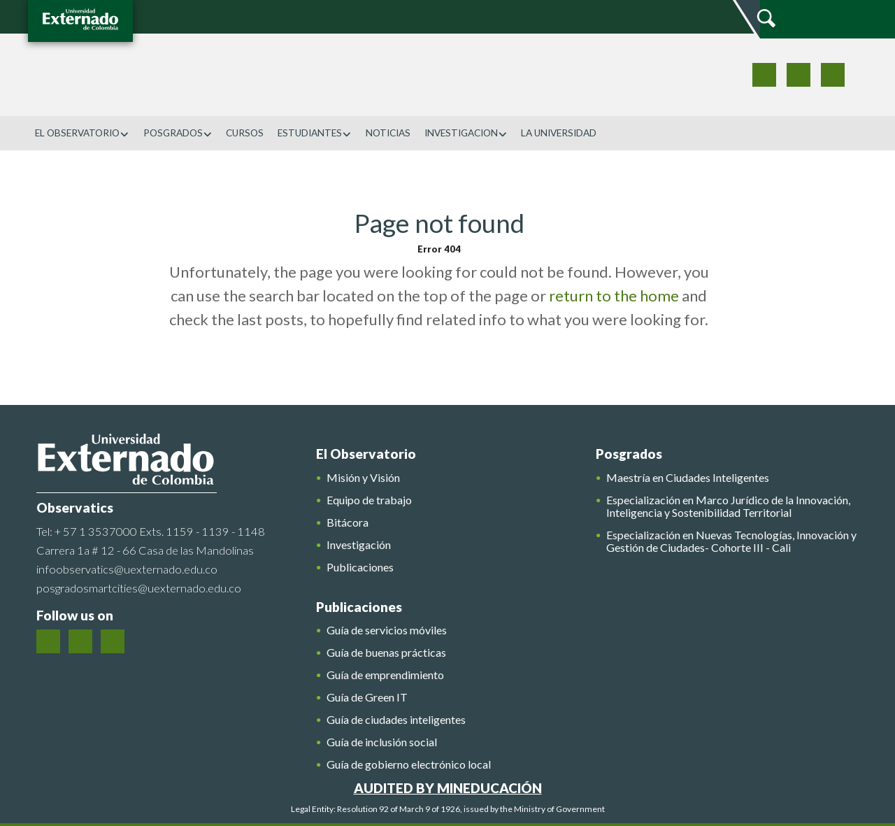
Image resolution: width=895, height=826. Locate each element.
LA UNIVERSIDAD (558, 132)
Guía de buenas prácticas (386, 652)
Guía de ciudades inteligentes (396, 719)
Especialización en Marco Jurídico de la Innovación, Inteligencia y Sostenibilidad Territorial (728, 506)
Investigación (359, 545)
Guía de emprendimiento (385, 675)
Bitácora (347, 522)
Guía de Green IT (367, 697)
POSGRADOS (178, 132)
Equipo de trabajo (369, 500)
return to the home (614, 295)
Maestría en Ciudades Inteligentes (687, 477)
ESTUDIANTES (315, 132)
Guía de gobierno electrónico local (409, 764)
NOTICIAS (388, 132)
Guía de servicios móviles (387, 630)
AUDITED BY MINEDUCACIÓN (448, 788)
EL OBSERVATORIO (82, 132)
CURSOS (245, 132)
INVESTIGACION (466, 132)
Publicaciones (360, 567)
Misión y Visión (363, 477)
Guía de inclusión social (382, 742)
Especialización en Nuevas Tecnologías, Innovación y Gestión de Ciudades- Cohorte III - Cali (731, 541)
